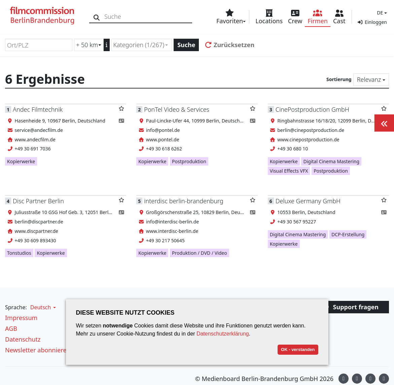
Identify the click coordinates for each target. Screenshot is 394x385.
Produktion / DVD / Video (199, 253)
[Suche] (96, 17)
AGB (11, 328)
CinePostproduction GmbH (312, 109)
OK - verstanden (298, 349)
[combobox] (141, 45)
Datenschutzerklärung (222, 334)
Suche (186, 45)
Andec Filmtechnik (38, 109)
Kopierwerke (21, 161)
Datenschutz (22, 339)
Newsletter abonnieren (37, 350)
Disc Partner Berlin (38, 201)
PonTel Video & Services (176, 109)
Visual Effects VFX (289, 171)
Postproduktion (189, 161)
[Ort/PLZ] (38, 45)
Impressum (21, 318)
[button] (381, 12)
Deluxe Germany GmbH (308, 201)
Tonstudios (19, 253)
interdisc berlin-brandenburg (183, 201)
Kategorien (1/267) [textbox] (139, 45)
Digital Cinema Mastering (331, 161)
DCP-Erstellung (347, 234)
